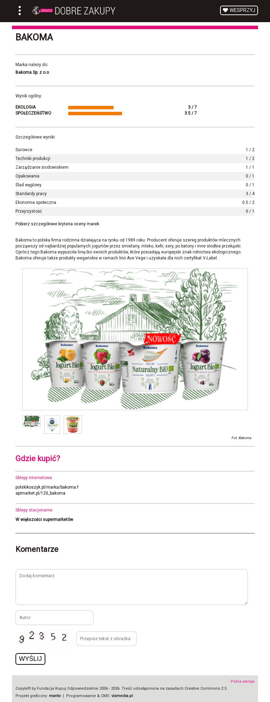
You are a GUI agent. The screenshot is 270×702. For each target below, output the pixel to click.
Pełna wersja (243, 681)
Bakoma (34, 37)
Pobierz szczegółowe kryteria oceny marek (57, 223)
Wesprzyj (242, 10)
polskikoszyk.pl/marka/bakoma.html (50, 487)
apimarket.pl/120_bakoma (40, 493)
